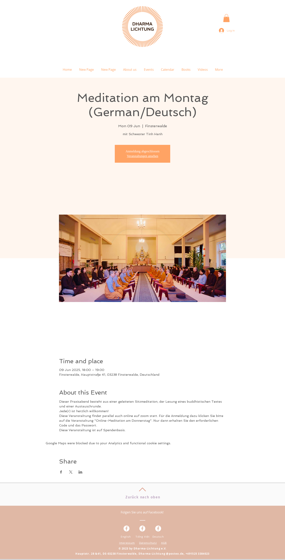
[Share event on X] (71, 472)
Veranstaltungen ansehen (142, 156)
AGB (164, 543)
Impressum (127, 543)
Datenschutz (148, 543)
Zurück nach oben (142, 497)
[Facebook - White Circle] (158, 528)
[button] (226, 18)
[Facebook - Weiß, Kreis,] (126, 528)
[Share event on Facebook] (61, 472)
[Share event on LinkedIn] (80, 472)
